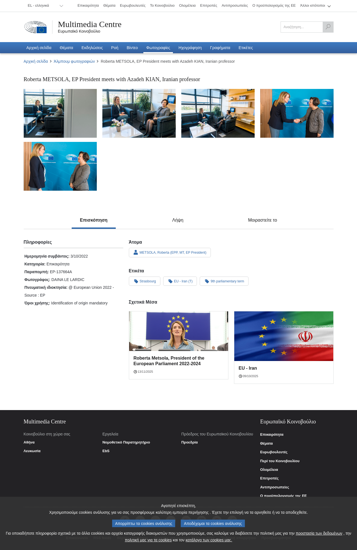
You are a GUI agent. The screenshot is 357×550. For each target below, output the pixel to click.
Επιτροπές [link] (269, 478)
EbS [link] (105, 451)
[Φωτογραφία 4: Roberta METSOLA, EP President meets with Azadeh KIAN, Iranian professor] (297, 113)
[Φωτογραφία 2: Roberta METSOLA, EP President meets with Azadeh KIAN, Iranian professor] (139, 113)
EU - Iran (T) (180, 281)
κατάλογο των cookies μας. (209, 540)
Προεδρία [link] (189, 442)
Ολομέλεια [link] (269, 470)
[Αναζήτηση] (328, 27)
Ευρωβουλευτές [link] (274, 452)
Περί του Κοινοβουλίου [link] (280, 461)
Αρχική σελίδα (36, 61)
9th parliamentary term (224, 281)
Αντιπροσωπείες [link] (274, 487)
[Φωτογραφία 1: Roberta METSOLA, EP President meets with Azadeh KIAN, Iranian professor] (60, 113)
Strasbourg (144, 281)
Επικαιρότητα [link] (271, 435)
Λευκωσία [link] (32, 451)
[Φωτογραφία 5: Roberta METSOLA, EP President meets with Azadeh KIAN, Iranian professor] (60, 166)
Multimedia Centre (90, 24)
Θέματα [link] (266, 443)
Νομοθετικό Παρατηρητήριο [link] (126, 442)
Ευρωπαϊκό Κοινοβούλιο (79, 31)
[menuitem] (45, 6)
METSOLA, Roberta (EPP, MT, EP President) (169, 252)
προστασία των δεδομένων (319, 533)
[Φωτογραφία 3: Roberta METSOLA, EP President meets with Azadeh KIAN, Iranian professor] (218, 113)
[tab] (94, 220)
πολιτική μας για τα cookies (148, 540)
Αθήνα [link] (29, 442)
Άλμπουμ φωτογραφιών (74, 61)
